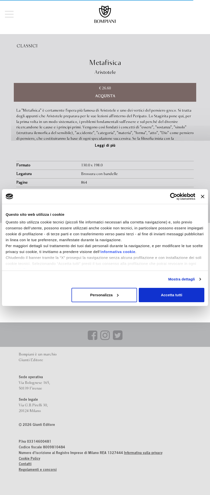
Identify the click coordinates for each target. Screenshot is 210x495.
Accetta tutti (171, 295)
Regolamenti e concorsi (38, 470)
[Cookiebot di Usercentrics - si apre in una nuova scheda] (173, 196)
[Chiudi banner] (202, 196)
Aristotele (105, 72)
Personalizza (104, 295)
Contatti (25, 464)
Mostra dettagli (181, 279)
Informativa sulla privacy (143, 453)
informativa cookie (118, 252)
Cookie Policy (29, 459)
